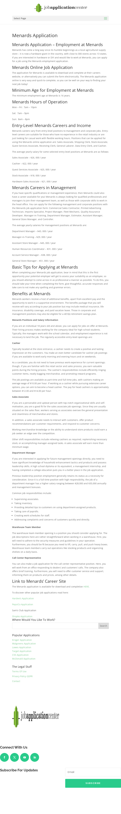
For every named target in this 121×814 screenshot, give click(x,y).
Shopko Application (22, 616)
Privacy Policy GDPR (22, 676)
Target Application (22, 651)
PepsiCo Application (22, 604)
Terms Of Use (19, 671)
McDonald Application (23, 658)
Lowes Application (21, 647)
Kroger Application (22, 639)
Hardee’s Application (23, 598)
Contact (16, 681)
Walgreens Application (24, 643)
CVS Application (20, 654)
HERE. (87, 586)
